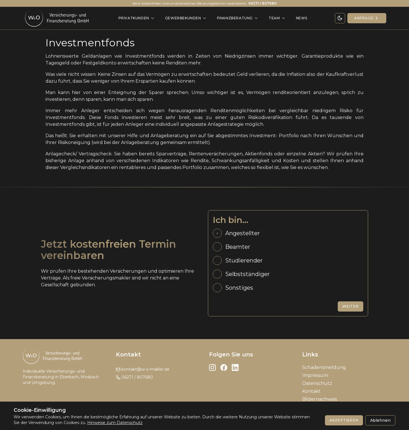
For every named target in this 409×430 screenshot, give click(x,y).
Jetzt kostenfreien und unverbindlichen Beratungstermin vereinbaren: (204, 3)
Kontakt (311, 391)
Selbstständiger (247, 274)
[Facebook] (223, 367)
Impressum (315, 375)
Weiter (350, 306)
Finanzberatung (237, 18)
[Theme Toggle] (340, 18)
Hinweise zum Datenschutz (115, 422)
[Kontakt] (366, 18)
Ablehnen (380, 420)
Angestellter (242, 233)
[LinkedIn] (235, 367)
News (301, 18)
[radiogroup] (288, 260)
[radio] (217, 233)
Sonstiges (239, 287)
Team (277, 18)
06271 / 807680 (134, 377)
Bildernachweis (319, 399)
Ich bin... (230, 220)
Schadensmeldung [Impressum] (324, 367)
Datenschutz (317, 383)
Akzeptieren (343, 420)
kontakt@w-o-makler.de (143, 369)
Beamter (237, 246)
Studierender (244, 260)
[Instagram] (212, 367)
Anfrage (366, 18)
